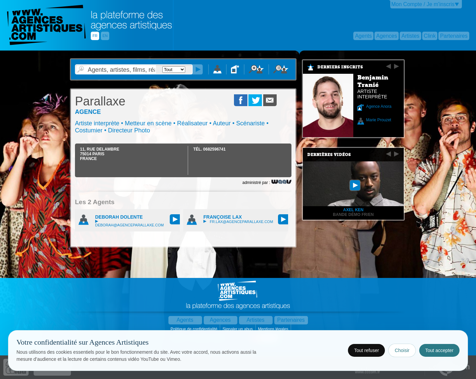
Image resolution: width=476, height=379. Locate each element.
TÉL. (209, 149)
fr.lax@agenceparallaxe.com (238, 222)
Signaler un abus (238, 329)
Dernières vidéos (329, 154)
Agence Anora (378, 106)
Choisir (402, 350)
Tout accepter (439, 350)
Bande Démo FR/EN (353, 214)
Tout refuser (366, 350)
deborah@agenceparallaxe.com (129, 223)
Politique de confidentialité (194, 329)
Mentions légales (273, 329)
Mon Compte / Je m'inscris (422, 4)
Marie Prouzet (378, 120)
